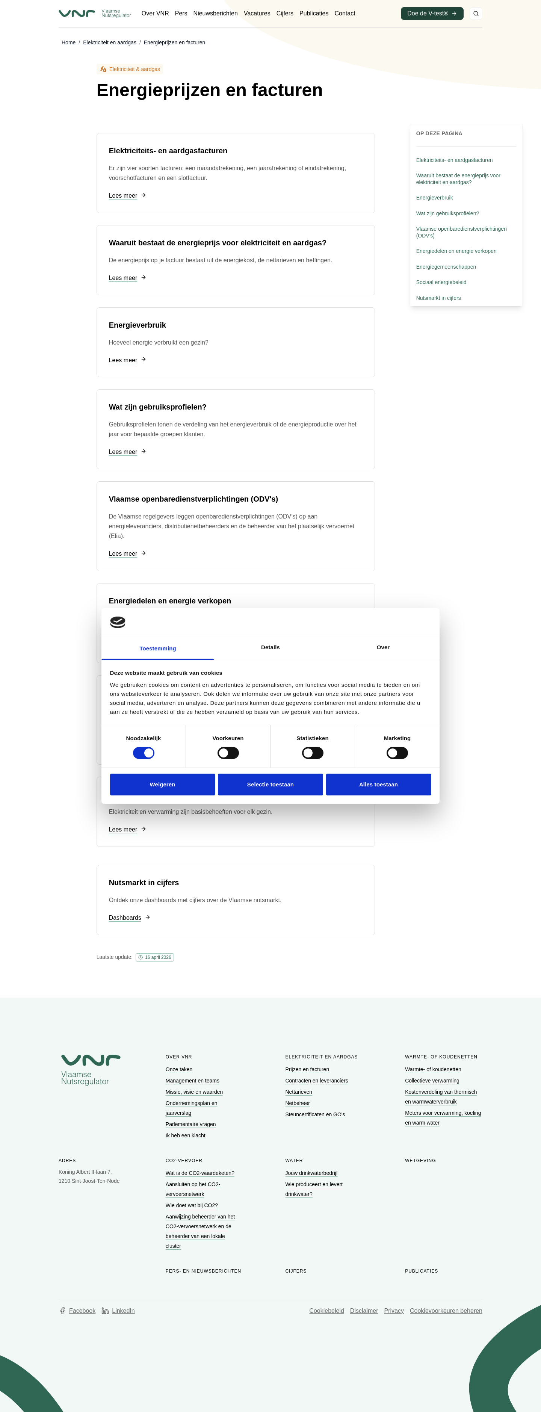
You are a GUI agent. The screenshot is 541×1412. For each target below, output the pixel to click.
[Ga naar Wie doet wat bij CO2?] (192, 1205)
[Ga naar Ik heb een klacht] (186, 1135)
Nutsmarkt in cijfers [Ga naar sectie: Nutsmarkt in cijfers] (438, 298)
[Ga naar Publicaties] (313, 13)
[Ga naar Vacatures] (257, 13)
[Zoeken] (476, 13)
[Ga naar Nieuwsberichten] (215, 13)
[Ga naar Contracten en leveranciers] (317, 1081)
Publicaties (421, 1271)
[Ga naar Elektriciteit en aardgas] (109, 42)
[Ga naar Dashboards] (130, 918)
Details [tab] (270, 647)
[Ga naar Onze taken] (180, 1069)
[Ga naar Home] (69, 42)
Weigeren (162, 784)
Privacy (394, 1311)
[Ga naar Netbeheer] (298, 1103)
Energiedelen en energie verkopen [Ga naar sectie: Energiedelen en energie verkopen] (456, 251)
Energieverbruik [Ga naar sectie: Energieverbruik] (434, 198)
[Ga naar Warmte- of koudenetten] (434, 1069)
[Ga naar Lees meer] (128, 196)
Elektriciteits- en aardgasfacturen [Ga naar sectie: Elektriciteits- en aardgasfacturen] (454, 160)
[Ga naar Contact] (344, 13)
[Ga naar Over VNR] (155, 13)
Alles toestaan (378, 784)
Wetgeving (420, 1160)
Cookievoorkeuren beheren (446, 1311)
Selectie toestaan (270, 784)
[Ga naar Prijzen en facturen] (308, 1069)
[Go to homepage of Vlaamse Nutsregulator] (91, 1070)
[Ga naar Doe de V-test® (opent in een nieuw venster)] (432, 13)
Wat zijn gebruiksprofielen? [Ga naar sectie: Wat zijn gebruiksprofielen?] (447, 213)
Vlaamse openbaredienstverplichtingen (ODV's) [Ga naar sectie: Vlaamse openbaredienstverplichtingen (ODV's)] (461, 232)
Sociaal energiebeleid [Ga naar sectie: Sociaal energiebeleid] (441, 282)
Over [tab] (383, 647)
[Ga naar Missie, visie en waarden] (195, 1092)
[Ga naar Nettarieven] (299, 1092)
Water (294, 1160)
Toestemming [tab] (157, 648)
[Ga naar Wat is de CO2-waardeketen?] (201, 1173)
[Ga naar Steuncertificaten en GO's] (315, 1114)
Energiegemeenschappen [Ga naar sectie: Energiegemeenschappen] (446, 267)
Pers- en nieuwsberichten (203, 1271)
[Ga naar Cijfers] (285, 13)
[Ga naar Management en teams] (193, 1081)
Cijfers (296, 1271)
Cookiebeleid (326, 1311)
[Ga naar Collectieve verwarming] (433, 1081)
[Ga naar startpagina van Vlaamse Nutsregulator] (95, 13)
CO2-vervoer (184, 1160)
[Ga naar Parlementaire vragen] (192, 1124)
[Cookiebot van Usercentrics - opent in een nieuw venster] (398, 622)
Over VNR (179, 1057)
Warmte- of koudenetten (441, 1057)
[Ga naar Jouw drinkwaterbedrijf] (312, 1173)
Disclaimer (364, 1311)
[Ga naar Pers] (181, 13)
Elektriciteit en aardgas (321, 1057)
